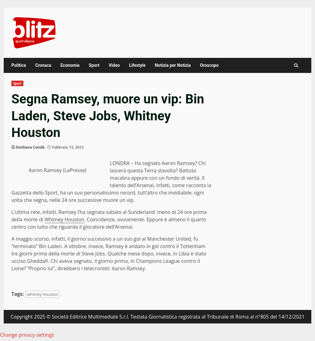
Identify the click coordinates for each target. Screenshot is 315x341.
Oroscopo (209, 65)
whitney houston (42, 294)
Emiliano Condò (30, 147)
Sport (94, 65)
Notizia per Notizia (173, 65)
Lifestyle (137, 65)
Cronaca (43, 65)
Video (114, 65)
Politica (18, 65)
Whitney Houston (64, 219)
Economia (70, 65)
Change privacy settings (27, 334)
